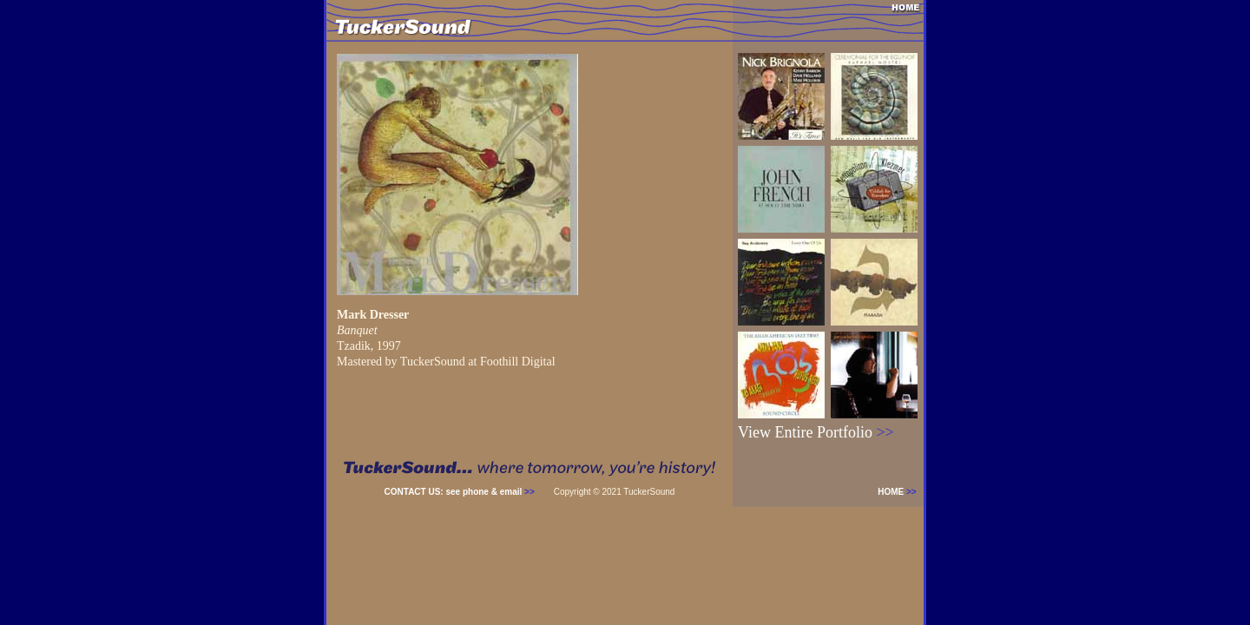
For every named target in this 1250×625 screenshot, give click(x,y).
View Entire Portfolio (816, 432)
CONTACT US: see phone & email (460, 492)
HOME (901, 492)
